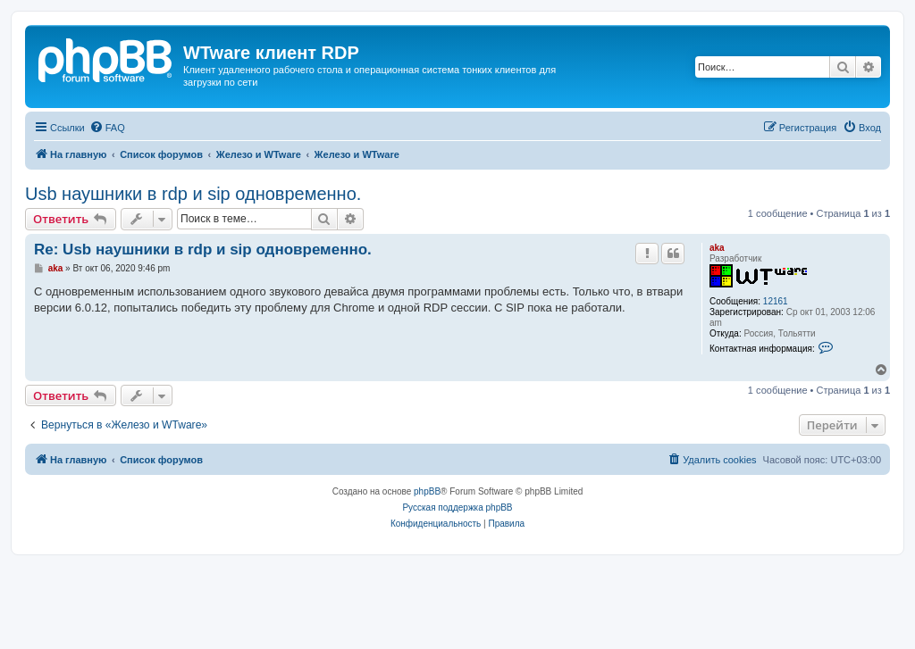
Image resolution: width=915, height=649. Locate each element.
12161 (775, 301)
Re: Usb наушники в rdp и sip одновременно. (203, 249)
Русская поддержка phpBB (457, 507)
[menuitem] (107, 127)
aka (717, 248)
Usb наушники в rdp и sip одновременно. (193, 194)
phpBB (427, 491)
